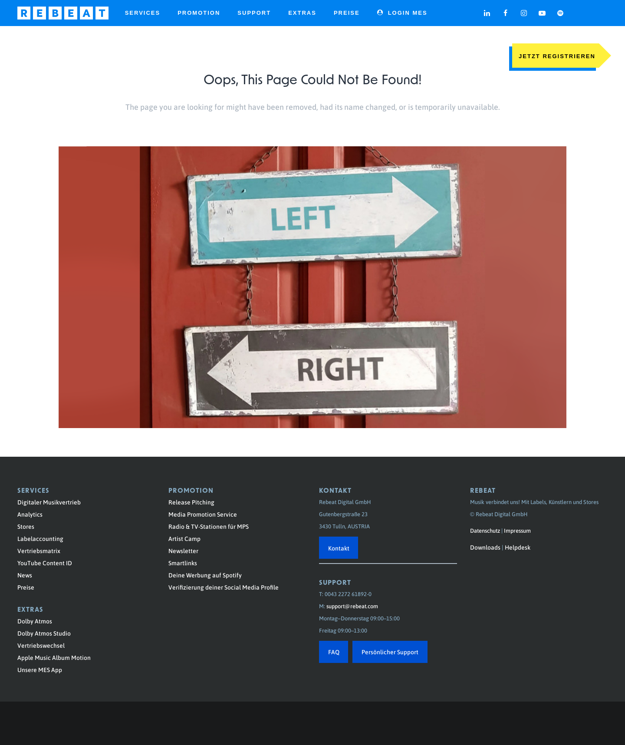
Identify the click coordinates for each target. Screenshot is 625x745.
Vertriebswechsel (41, 645)
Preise (25, 587)
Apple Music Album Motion (54, 657)
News (24, 575)
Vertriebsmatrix (38, 550)
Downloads (485, 547)
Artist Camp (184, 538)
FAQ (333, 652)
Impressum (517, 530)
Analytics (30, 514)
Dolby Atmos (34, 621)
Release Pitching (191, 502)
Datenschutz (485, 530)
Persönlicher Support (390, 652)
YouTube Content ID (44, 563)
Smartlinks (182, 563)
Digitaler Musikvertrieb (49, 502)
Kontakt (338, 548)
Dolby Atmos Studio (44, 633)
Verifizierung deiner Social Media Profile (223, 587)
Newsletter (183, 550)
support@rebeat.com (352, 606)
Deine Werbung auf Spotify (205, 575)
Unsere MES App (39, 669)
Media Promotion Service (202, 514)
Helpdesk (517, 547)
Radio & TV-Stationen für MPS (208, 526)
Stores (25, 526)
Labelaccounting (40, 538)
